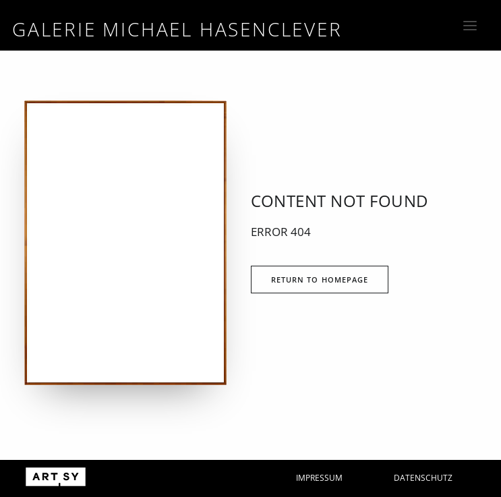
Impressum (319, 478)
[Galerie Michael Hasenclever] (177, 28)
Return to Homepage (320, 279)
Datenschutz (423, 478)
